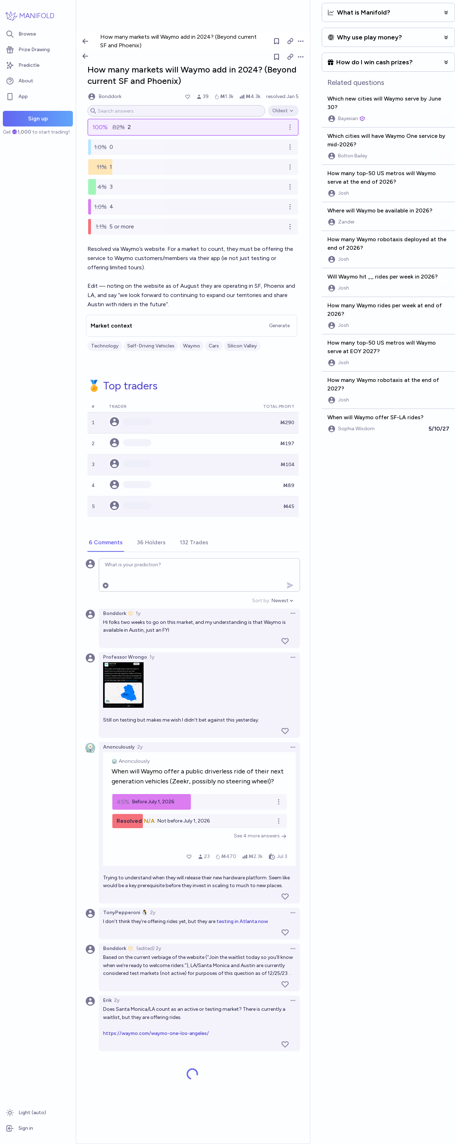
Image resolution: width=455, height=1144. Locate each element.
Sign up (38, 118)
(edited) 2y (148, 948)
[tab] (105, 543)
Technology (105, 346)
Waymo (191, 346)
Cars (214, 346)
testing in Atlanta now (242, 921)
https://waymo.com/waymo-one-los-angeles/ (156, 1033)
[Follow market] (276, 57)
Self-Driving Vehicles (151, 346)
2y (140, 747)
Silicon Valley (242, 346)
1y (138, 613)
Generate (279, 326)
